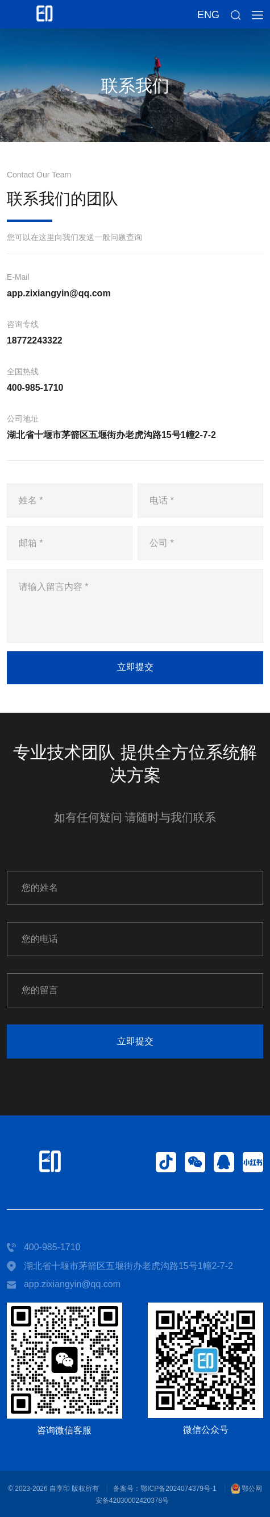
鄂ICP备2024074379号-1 (178, 1489)
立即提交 (135, 667)
